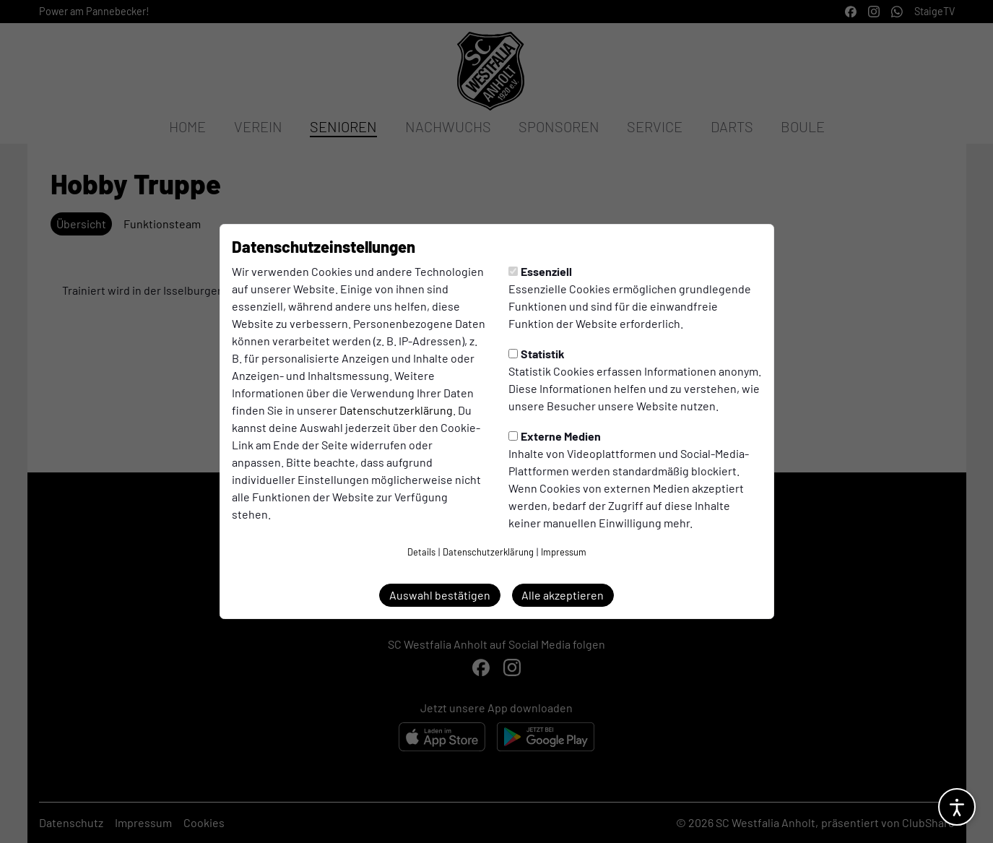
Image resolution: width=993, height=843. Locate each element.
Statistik (536, 353)
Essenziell (540, 271)
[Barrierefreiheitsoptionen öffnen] (957, 807)
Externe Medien (554, 436)
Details (421, 552)
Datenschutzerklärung (396, 410)
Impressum (563, 552)
